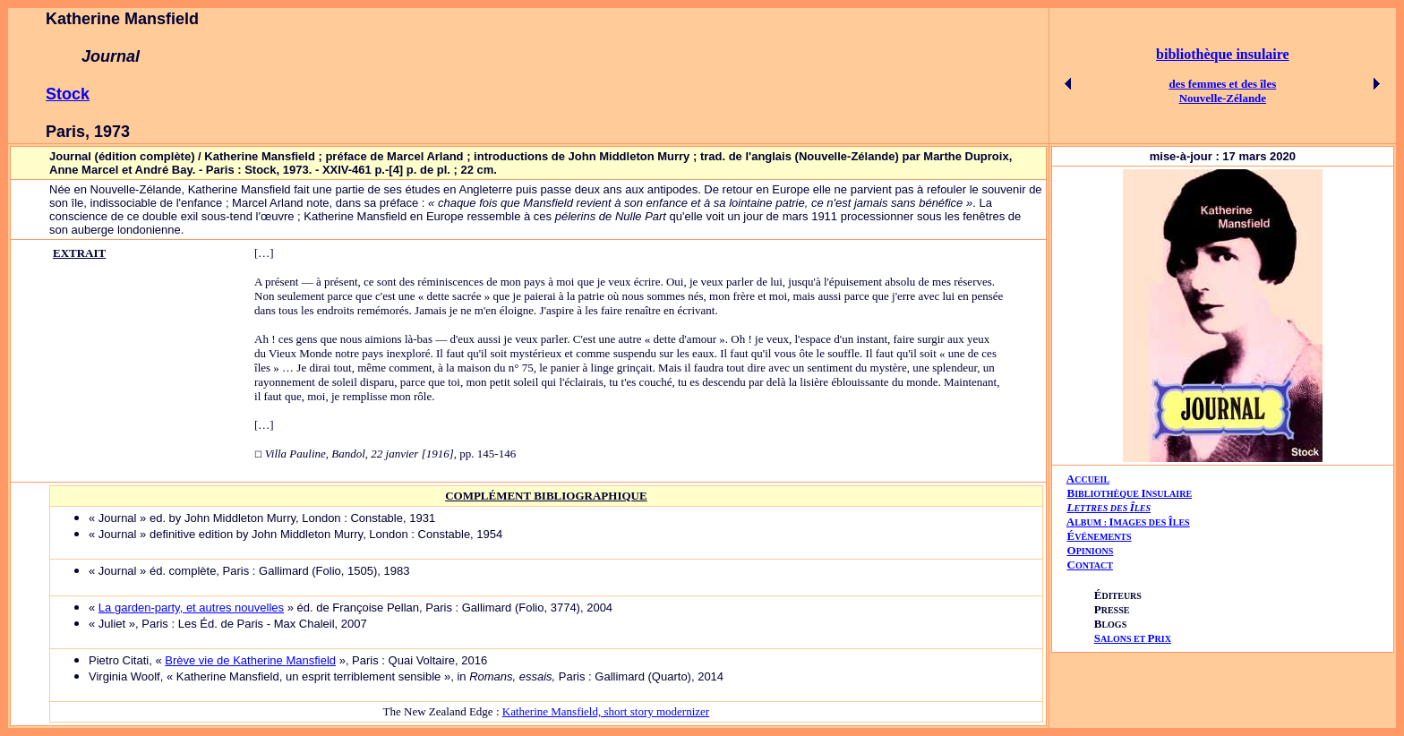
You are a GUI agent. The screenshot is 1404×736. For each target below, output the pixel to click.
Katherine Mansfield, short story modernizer (605, 711)
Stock (68, 94)
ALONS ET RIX (1132, 639)
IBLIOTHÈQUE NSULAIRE (1133, 494)
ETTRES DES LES (1112, 508)
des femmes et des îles (1222, 83)
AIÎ (1128, 521)
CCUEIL (1091, 479)
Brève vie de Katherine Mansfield (250, 660)
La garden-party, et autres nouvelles (191, 607)
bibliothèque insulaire (1222, 54)
